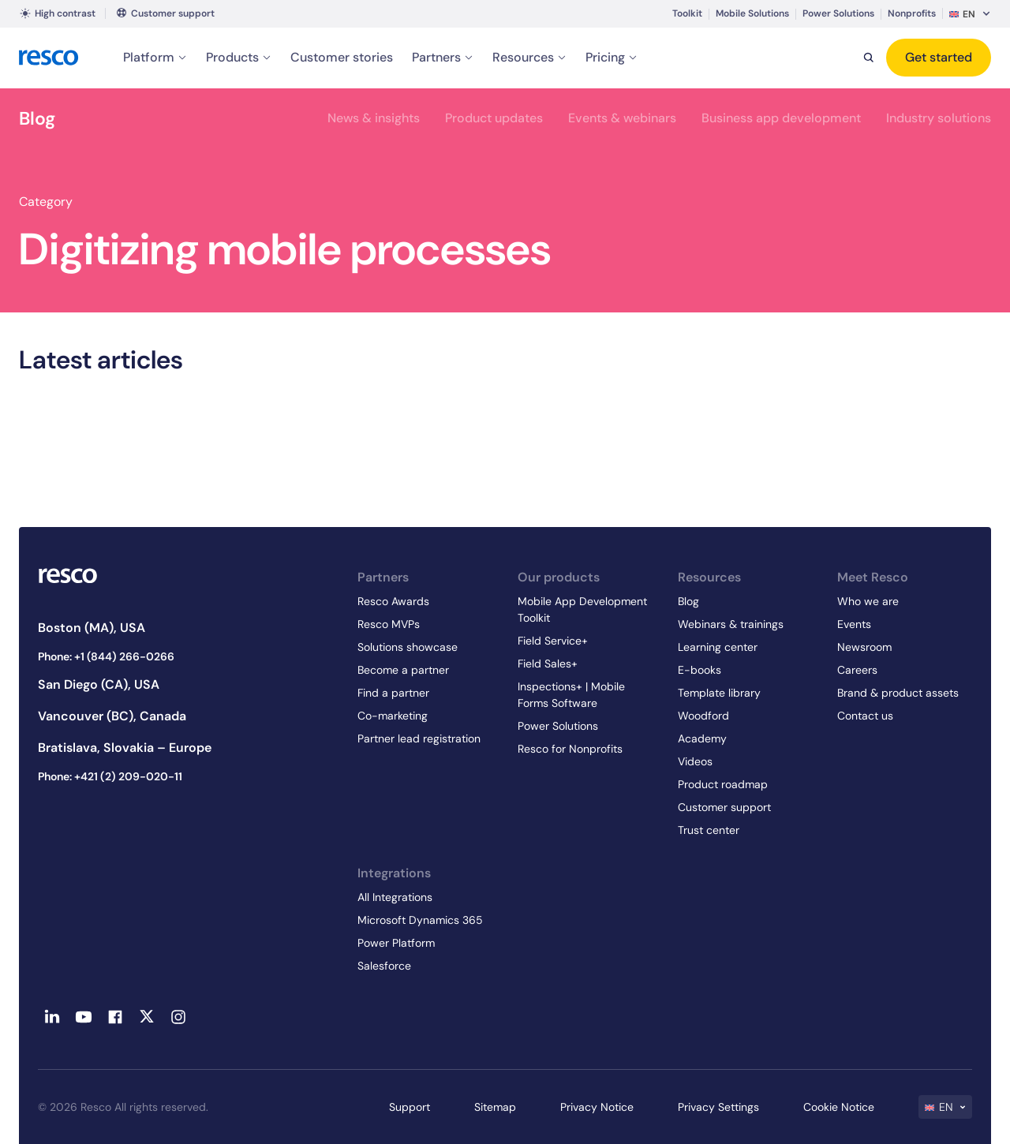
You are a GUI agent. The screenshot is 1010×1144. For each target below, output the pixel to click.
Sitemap (495, 1107)
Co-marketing (392, 715)
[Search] (868, 57)
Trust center (708, 830)
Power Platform (396, 943)
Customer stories (341, 57)
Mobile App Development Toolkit (582, 609)
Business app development (781, 118)
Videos (695, 761)
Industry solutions (938, 118)
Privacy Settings (718, 1107)
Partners (442, 57)
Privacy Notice (597, 1107)
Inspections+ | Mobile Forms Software (571, 694)
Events (854, 624)
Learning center (718, 647)
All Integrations (394, 897)
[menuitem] (970, 13)
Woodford (703, 715)
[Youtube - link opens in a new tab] (83, 1017)
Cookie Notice (838, 1107)
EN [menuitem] (969, 14)
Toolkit (687, 13)
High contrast (57, 13)
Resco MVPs (388, 624)
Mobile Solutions (752, 13)
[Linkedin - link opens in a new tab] (52, 1017)
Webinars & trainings (731, 624)
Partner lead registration (419, 738)
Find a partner (393, 693)
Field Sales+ (548, 663)
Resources (529, 57)
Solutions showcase (407, 647)
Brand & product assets (898, 693)
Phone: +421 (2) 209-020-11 (110, 776)
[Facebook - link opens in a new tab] (115, 1017)
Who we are (868, 601)
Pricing (611, 57)
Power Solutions (838, 13)
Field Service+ (553, 641)
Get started (938, 57)
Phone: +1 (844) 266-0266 (106, 656)
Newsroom (864, 647)
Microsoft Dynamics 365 (420, 920)
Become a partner (403, 670)
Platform (155, 57)
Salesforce (384, 966)
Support (409, 1107)
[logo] (49, 58)
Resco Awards (393, 601)
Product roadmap (723, 784)
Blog (37, 118)
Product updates (494, 118)
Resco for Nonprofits (570, 749)
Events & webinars (622, 118)
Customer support (173, 13)
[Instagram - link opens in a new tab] (178, 1017)
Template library (719, 693)
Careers (857, 670)
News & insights (373, 118)
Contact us (865, 715)
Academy (702, 738)
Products (238, 57)
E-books (699, 670)
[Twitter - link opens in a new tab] (147, 1017)
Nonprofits (912, 13)
